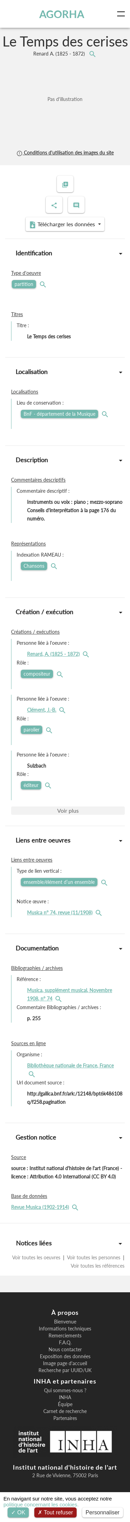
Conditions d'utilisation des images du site (65, 152)
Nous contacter (65, 1349)
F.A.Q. (65, 1342)
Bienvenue (65, 1322)
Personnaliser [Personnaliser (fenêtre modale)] (103, 1512)
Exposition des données (65, 1356)
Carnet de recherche (65, 1411)
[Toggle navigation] (122, 14)
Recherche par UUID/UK (65, 1370)
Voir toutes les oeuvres (37, 1257)
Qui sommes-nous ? (65, 1390)
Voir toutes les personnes (94, 1257)
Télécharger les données (62, 224)
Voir (68, 810)
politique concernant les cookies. (41, 1504)
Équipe (65, 1404)
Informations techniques (65, 1328)
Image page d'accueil (65, 1363)
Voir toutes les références (97, 1266)
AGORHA (61, 14)
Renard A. (59, 54)
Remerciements (65, 1335)
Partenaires (65, 1418)
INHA (65, 1397)
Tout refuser (55, 1512)
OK (18, 1512)
